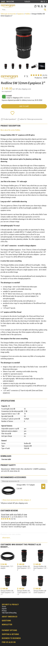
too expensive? (7, 91)
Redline (27, 14)
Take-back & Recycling (9, 613)
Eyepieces (20, 14)
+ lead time (26, 98)
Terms (4, 607)
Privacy (4, 611)
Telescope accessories (8, 14)
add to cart (24, 106)
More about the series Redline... (11, 130)
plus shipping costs (24, 89)
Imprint (4, 609)
